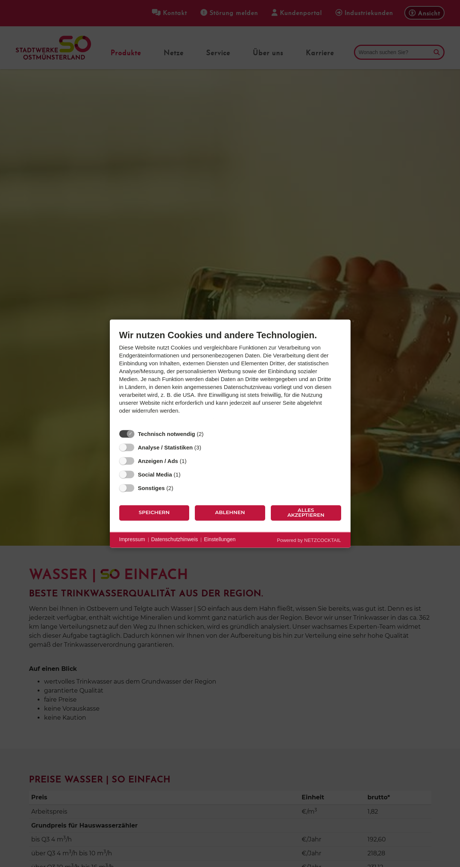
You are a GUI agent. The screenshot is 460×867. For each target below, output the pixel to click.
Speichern (154, 513)
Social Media (155, 474)
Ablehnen (230, 513)
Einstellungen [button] (219, 540)
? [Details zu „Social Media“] (187, 474)
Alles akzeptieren (306, 512)
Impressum (132, 540)
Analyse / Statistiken (165, 447)
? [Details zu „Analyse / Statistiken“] (208, 447)
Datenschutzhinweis (174, 540)
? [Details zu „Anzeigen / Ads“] (193, 461)
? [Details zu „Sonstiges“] (180, 488)
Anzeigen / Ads (158, 461)
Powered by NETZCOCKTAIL (309, 540)
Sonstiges (151, 488)
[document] (230, 377)
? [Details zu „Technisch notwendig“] (210, 434)
